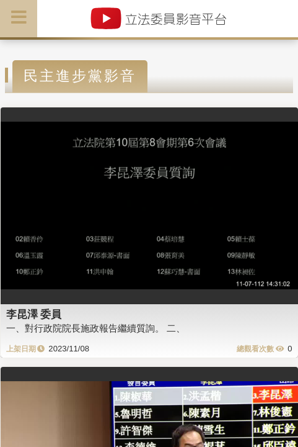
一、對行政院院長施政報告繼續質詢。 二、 (95, 328)
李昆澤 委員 (34, 314)
